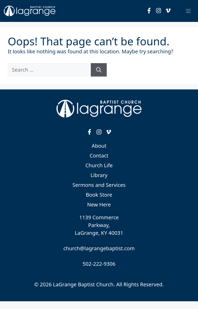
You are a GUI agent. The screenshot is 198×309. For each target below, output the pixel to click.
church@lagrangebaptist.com (99, 248)
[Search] (99, 70)
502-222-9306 (98, 263)
